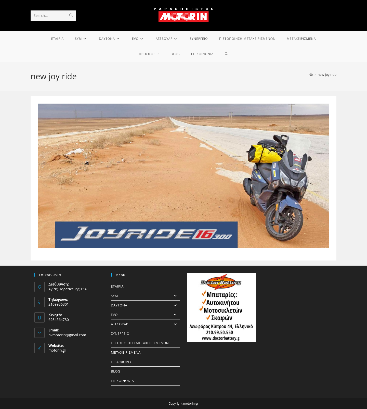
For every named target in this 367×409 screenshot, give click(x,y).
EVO (145, 314)
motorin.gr (57, 350)
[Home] (311, 74)
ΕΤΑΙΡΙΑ (117, 286)
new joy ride (327, 74)
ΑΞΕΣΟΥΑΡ (145, 324)
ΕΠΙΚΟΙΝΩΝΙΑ (122, 380)
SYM (145, 295)
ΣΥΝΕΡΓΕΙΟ (120, 333)
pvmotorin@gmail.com (67, 334)
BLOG (115, 371)
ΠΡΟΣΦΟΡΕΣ (121, 362)
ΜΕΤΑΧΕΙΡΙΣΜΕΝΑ (126, 352)
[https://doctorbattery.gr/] (221, 307)
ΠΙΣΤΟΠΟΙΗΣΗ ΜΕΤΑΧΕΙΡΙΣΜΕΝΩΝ (140, 343)
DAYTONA (145, 305)
